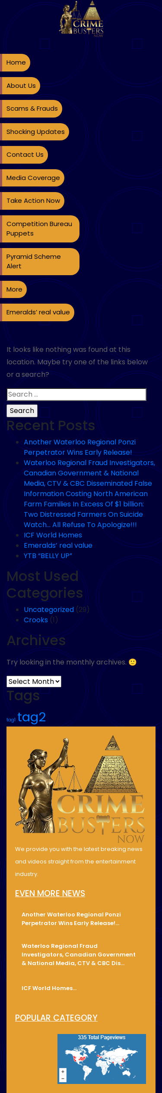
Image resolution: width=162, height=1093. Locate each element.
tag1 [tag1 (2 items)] (11, 720)
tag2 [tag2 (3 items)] (31, 717)
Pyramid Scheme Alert (33, 261)
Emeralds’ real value (38, 312)
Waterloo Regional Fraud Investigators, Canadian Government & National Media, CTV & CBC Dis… (79, 954)
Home (16, 62)
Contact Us (25, 154)
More (14, 289)
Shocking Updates (35, 131)
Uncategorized (49, 610)
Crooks (36, 620)
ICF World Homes (53, 535)
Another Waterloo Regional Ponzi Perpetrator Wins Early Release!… (71, 918)
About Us (21, 85)
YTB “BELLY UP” (48, 556)
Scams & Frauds (32, 108)
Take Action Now (33, 200)
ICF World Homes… (49, 988)
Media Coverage (33, 177)
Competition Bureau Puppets (39, 228)
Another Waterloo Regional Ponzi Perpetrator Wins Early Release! (80, 447)
